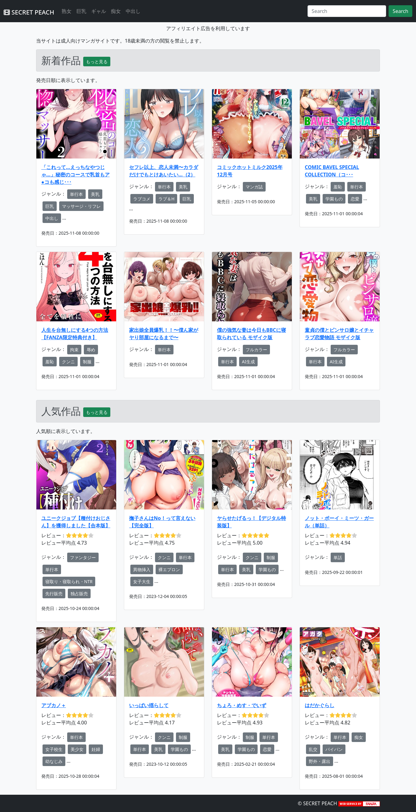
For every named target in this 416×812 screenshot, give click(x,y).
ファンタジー (83, 557)
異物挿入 (141, 569)
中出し (133, 11)
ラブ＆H (166, 199)
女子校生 (54, 749)
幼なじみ (54, 761)
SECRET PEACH (29, 12)
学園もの (334, 199)
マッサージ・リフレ (81, 206)
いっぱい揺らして (149, 705)
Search (400, 11)
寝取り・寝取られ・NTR (68, 581)
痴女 (116, 11)
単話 (337, 557)
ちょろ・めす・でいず (241, 705)
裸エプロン (169, 569)
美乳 (95, 194)
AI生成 (248, 362)
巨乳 (81, 11)
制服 (87, 362)
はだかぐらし (319, 705)
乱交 (313, 749)
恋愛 (355, 199)
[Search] (347, 11)
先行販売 (54, 593)
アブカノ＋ (53, 705)
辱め (91, 349)
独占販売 (79, 593)
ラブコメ (141, 199)
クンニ (68, 362)
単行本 (76, 194)
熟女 (66, 11)
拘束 (74, 349)
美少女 (77, 749)
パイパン (334, 749)
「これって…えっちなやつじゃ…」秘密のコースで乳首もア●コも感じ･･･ (75, 174)
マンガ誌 (254, 187)
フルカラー (256, 349)
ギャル (98, 11)
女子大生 (141, 581)
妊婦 (96, 749)
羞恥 (337, 187)
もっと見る (97, 61)
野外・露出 (319, 761)
